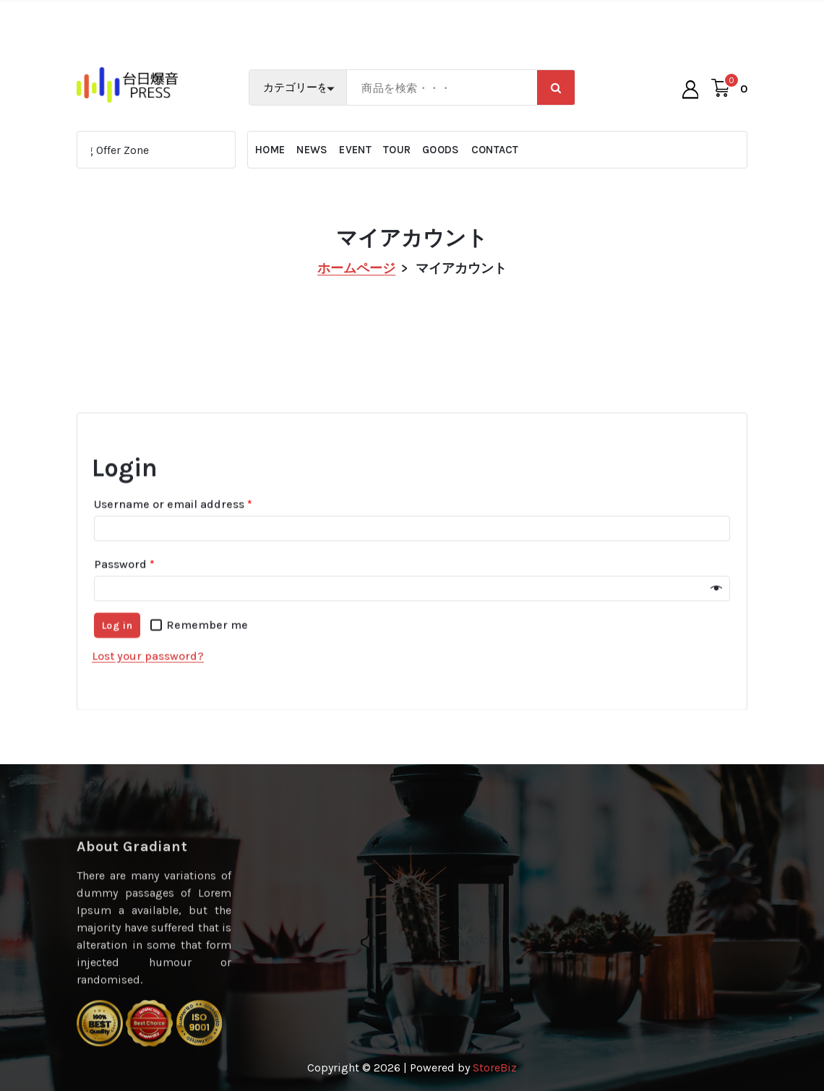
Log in (117, 655)
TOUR (397, 149)
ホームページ (356, 268)
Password (124, 594)
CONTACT (495, 149)
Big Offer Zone (118, 150)
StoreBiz (495, 1067)
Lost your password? (148, 686)
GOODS (441, 149)
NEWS (311, 149)
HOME (270, 149)
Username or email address (173, 534)
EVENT (355, 149)
